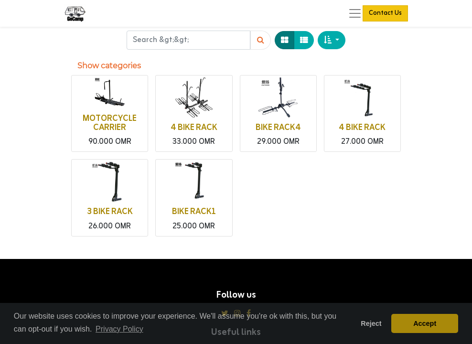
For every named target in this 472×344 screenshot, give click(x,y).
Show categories (109, 65)
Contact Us (385, 13)
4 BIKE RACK (194, 128)
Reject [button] (371, 323)
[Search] (260, 40)
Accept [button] (424, 323)
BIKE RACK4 (278, 128)
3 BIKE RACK (110, 212)
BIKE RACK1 (194, 212)
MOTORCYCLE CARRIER (110, 123)
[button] (331, 40)
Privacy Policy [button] (119, 329)
